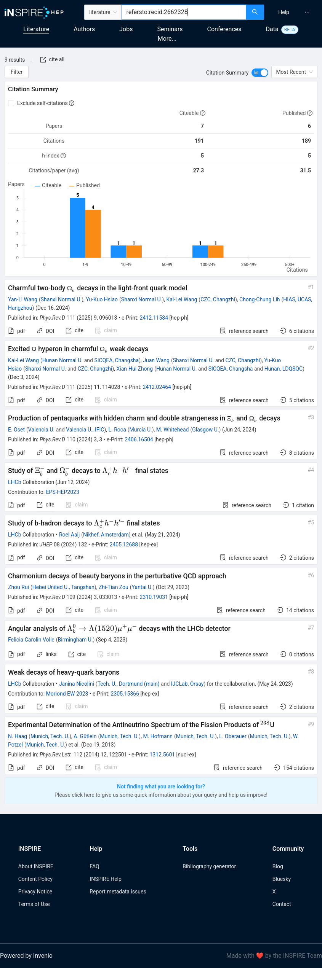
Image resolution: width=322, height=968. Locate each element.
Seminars (170, 29)
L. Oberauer (233, 736)
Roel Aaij (69, 535)
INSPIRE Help (105, 879)
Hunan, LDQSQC (283, 369)
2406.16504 (139, 439)
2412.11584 (154, 318)
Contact (281, 904)
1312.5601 (162, 754)
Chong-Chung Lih (259, 299)
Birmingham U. (75, 640)
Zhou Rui (18, 587)
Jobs (126, 29)
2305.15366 (125, 694)
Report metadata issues (118, 891)
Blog (277, 866)
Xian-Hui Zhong (135, 369)
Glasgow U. (205, 430)
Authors (84, 29)
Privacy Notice (35, 891)
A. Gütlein (85, 736)
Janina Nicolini (76, 684)
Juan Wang (156, 360)
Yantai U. (142, 587)
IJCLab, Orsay (187, 684)
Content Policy (35, 879)
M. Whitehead (172, 430)
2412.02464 (157, 387)
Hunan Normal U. (62, 360)
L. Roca (117, 430)
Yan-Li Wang (22, 299)
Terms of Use (34, 904)
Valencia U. (41, 430)
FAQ (94, 866)
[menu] (294, 12)
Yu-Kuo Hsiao (102, 299)
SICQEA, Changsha (116, 360)
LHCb (14, 482)
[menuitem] (283, 12)
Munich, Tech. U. (49, 736)
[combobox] (184, 12)
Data (272, 29)
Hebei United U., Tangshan (63, 587)
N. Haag (17, 736)
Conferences (224, 29)
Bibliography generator (209, 866)
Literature (36, 29)
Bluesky (281, 879)
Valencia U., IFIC (85, 430)
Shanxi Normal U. (61, 299)
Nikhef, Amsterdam (106, 535)
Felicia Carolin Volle (31, 640)
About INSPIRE (35, 866)
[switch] (260, 72)
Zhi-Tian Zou (113, 587)
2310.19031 (154, 597)
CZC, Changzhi (217, 299)
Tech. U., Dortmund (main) (129, 684)
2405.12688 (124, 544)
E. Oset (16, 430)
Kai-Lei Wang (181, 299)
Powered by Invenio (26, 955)
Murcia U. (141, 430)
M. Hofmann (158, 736)
